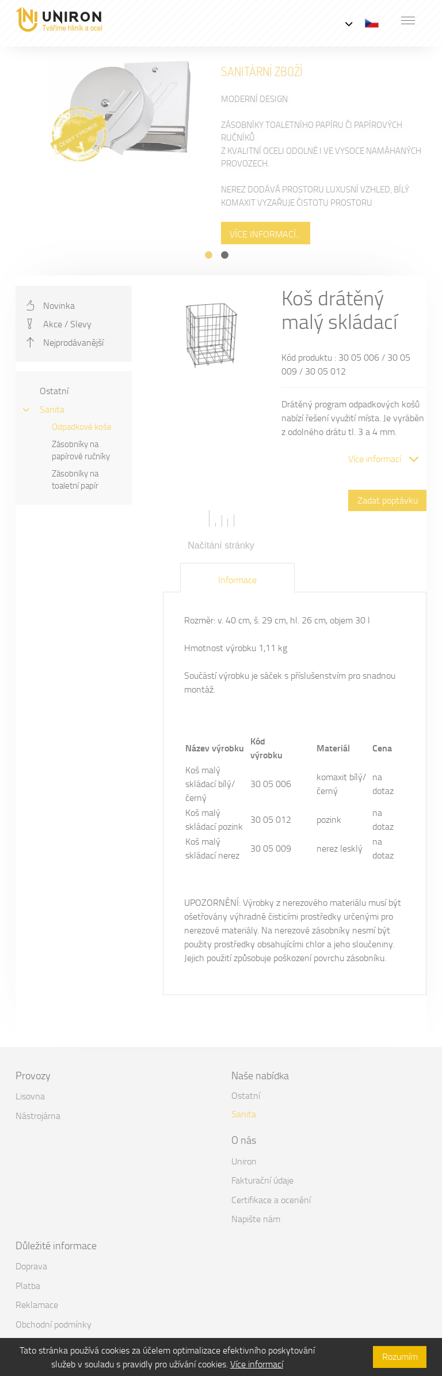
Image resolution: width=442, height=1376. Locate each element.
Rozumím (400, 1356)
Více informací (256, 1364)
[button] (408, 20)
